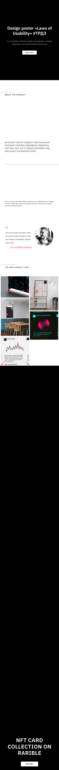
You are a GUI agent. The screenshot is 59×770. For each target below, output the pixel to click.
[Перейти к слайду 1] (29, 251)
